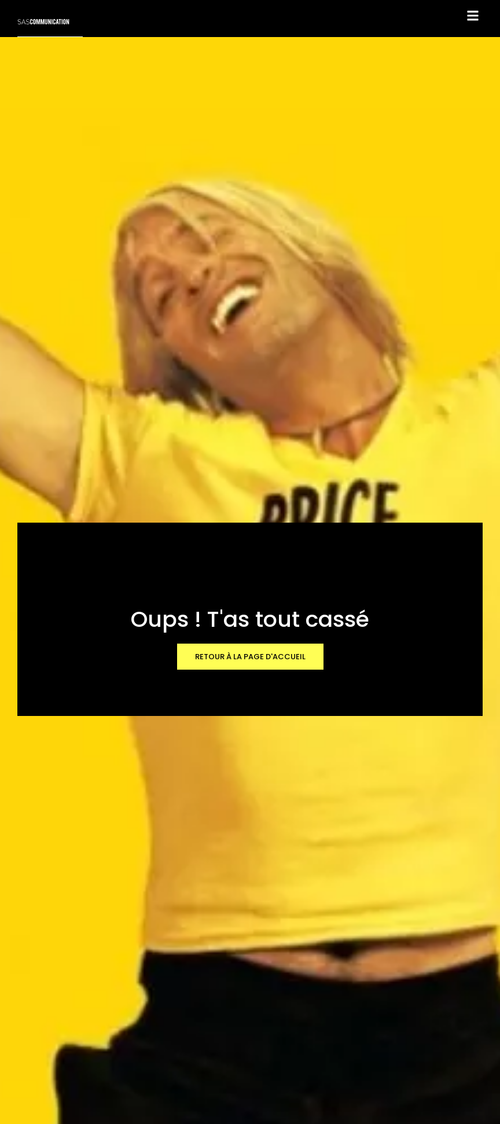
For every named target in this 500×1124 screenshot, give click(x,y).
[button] (473, 15)
